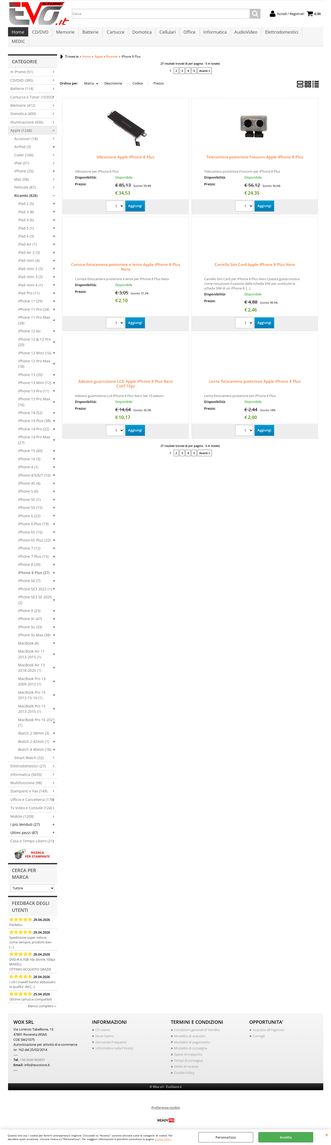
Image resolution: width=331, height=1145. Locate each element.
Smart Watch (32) (29, 752)
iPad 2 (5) (26, 198)
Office (187, 34)
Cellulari (166, 34)
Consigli (259, 1030)
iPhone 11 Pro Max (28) (34, 314)
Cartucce (114, 34)
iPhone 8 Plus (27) (33, 566)
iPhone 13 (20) (30, 369)
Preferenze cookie (165, 1101)
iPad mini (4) (29, 255)
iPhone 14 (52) (30, 406)
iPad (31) (21, 157)
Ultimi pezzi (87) (24, 827)
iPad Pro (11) (29, 287)
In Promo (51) (21, 66)
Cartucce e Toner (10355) (31, 91)
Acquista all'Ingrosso (268, 1024)
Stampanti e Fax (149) (28, 785)
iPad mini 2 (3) (30, 263)
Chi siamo (102, 1024)
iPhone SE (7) (29, 575)
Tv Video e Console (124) (31, 802)
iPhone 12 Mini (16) (34, 347)
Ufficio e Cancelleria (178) (32, 793)
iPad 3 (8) (26, 206)
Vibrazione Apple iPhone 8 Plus (125, 151)
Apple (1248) (21, 125)
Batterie (90, 34)
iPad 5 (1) (26, 222)
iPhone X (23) (29, 604)
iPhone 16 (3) (29, 453)
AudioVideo (243, 34)
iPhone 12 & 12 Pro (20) (34, 336)
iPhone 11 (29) (30, 295)
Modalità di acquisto (189, 1030)
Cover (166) (23, 149)
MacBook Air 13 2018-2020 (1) (31, 662)
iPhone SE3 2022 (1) (35, 583)
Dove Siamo (104, 1030)
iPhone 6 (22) (29, 510)
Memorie (65, 34)
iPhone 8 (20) (29, 558)
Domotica (140, 34)
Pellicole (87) (25, 181)
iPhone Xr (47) (30, 613)
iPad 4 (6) (26, 214)
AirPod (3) (22, 141)
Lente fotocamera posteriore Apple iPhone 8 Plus (255, 375)
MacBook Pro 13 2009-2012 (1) (31, 675)
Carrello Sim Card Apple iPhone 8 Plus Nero (254, 259)
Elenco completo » (42, 1000)
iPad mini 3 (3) (30, 271)
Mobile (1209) (22, 810)
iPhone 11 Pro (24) (33, 303)
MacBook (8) (28, 637)
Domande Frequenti (110, 1036)
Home (18, 34)
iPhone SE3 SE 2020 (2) (35, 594)
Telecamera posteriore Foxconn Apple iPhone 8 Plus (254, 151)
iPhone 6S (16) (30, 526)
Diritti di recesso (186, 1060)
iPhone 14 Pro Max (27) (34, 434)
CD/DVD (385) (21, 74)
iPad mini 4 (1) (30, 279)
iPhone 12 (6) (29, 325)
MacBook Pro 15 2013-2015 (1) (31, 703)
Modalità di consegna (190, 1042)
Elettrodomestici (278, 34)
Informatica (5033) (26, 768)
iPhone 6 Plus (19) (33, 518)
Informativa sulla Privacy (114, 1042)
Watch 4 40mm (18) (34, 744)
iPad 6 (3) (26, 230)
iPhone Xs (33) (30, 621)
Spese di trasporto (188, 1048)
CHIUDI (326, 1134)
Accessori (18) (26, 133)
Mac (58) (21, 173)
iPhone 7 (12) (29, 542)
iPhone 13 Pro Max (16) (34, 396)
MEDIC (309, 34)
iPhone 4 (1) (28, 461)
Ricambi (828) (25, 189)
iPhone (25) (23, 165)
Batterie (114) (21, 83)
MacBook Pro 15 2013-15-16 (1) (31, 689)
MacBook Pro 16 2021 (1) (36, 717)
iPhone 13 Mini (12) (34, 377)
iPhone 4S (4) (29, 477)
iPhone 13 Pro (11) (33, 385)
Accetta (286, 1137)
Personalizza (225, 1137)
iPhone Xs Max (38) (34, 629)
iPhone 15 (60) (30, 445)
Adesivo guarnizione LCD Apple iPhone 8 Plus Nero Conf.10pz (125, 378)
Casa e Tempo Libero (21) (32, 835)
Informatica (212, 34)
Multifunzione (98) (26, 777)
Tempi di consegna (188, 1054)
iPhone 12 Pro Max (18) (34, 358)
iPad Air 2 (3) (29, 246)
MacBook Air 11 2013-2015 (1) (31, 648)
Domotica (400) (23, 108)
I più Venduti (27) (25, 818)
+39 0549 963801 (32, 1053)
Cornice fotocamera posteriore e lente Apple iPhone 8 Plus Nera (125, 261)
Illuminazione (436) (26, 116)
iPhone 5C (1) (29, 493)
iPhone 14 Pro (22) (33, 423)
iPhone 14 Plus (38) (34, 415)
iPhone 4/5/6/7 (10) (34, 469)
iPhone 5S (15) (30, 502)
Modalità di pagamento (192, 1036)
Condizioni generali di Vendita (197, 1024)
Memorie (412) (22, 99)
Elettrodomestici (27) (28, 760)
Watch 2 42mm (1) (33, 735)
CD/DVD (40, 34)
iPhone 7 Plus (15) (33, 550)
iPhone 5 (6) (28, 485)
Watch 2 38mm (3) (33, 727)
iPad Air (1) (27, 238)
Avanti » (204, 65)
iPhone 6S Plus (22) (34, 534)
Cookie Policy (163, 1139)
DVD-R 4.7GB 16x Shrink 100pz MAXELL (32, 956)
